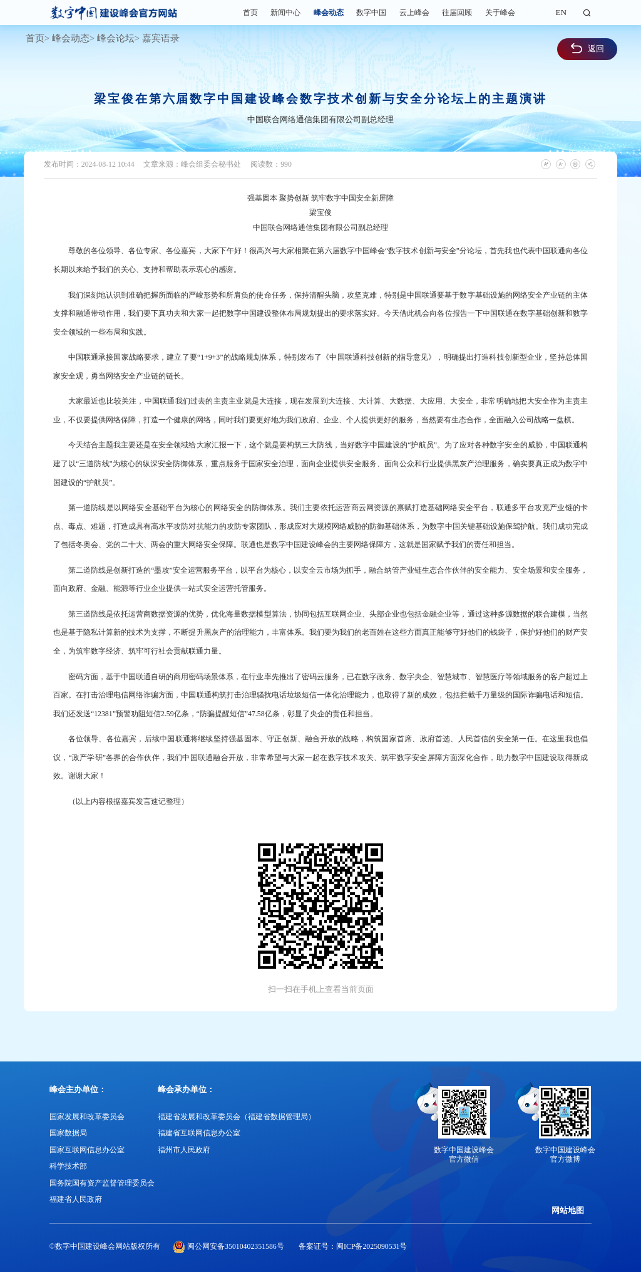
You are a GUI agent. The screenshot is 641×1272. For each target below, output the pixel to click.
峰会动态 (329, 12)
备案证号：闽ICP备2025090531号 (353, 1246)
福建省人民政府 (75, 1199)
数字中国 (371, 12)
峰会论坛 (116, 38)
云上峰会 (414, 12)
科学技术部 (68, 1166)
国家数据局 (68, 1133)
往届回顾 (457, 12)
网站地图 (567, 1210)
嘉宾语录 (161, 38)
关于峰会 (500, 12)
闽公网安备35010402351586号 (235, 1246)
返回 (587, 48)
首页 (250, 12)
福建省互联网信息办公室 (199, 1133)
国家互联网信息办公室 (87, 1149)
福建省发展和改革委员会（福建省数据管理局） (236, 1116)
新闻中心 (285, 12)
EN (561, 12)
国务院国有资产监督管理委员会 (102, 1183)
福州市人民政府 (184, 1149)
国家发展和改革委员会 (87, 1116)
